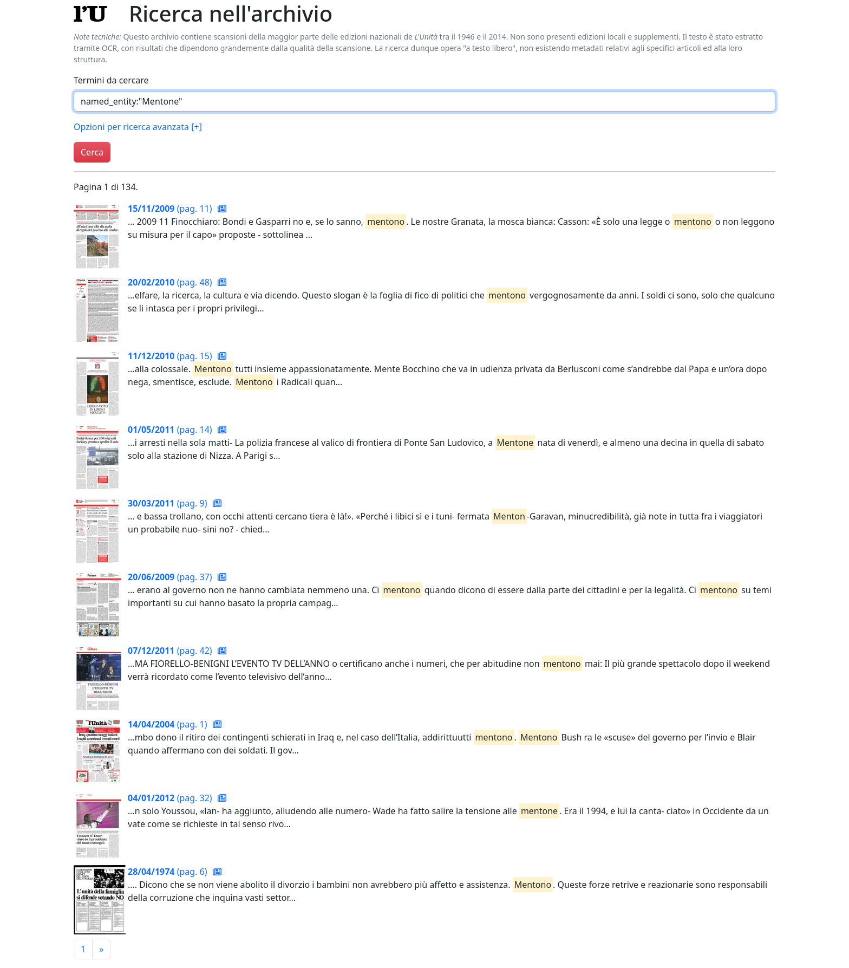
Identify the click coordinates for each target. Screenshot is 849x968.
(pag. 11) (171, 209)
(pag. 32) (171, 798)
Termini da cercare (111, 80)
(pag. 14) (171, 430)
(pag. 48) (171, 282)
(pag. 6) (169, 872)
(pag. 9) (169, 503)
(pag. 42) (171, 651)
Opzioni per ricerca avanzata (138, 127)
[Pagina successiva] (101, 949)
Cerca (92, 152)
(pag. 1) (169, 724)
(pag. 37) (171, 577)
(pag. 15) (171, 356)
